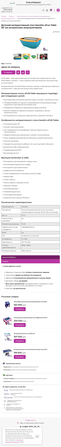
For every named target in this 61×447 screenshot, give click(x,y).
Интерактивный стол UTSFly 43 (24, 333)
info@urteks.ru (30, 420)
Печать (57, 32)
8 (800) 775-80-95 (6, 11)
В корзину (8, 72)
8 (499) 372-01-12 (7, 8)
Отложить (28, 72)
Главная (3, 16)
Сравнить (23, 72)
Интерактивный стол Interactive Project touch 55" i (31, 349)
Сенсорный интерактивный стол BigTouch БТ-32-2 (30, 317)
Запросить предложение (18, 72)
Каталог (11, 16)
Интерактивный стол (8, 18)
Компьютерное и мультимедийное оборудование (33, 16)
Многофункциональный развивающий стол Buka (30, 301)
